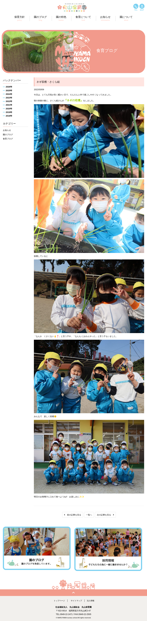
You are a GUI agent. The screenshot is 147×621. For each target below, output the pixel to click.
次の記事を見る (105, 515)
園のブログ (8, 134)
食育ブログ (8, 139)
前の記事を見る (72, 515)
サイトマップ (76, 599)
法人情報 (91, 599)
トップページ (59, 599)
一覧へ (89, 515)
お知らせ (7, 130)
